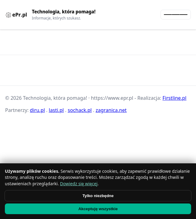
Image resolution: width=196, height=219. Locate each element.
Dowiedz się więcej (79, 183)
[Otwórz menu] (176, 14)
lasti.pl (56, 110)
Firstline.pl (175, 98)
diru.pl (37, 110)
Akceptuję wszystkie (98, 209)
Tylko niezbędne (98, 195)
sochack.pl (80, 110)
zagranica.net (111, 110)
